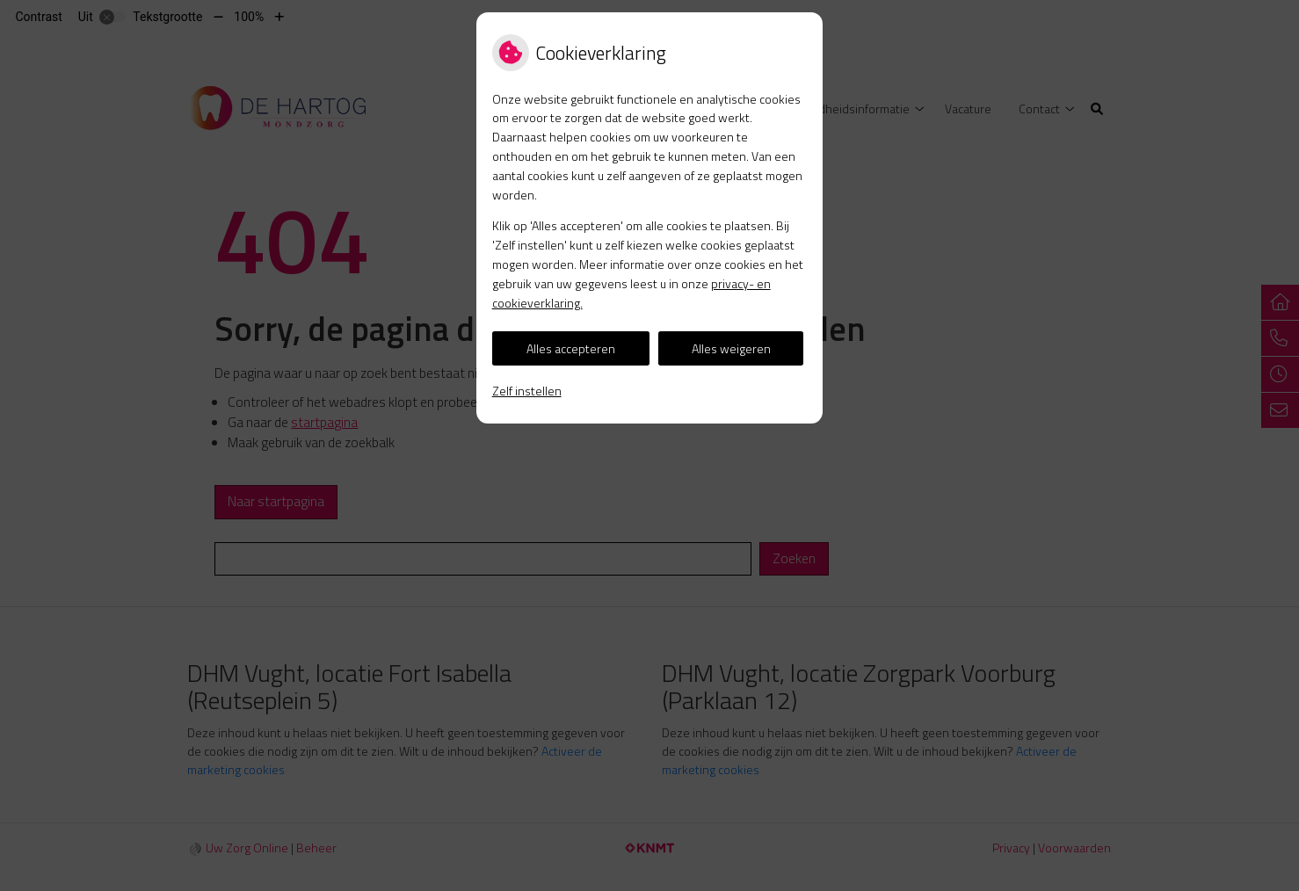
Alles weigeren (731, 348)
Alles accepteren (570, 348)
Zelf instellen (527, 390)
